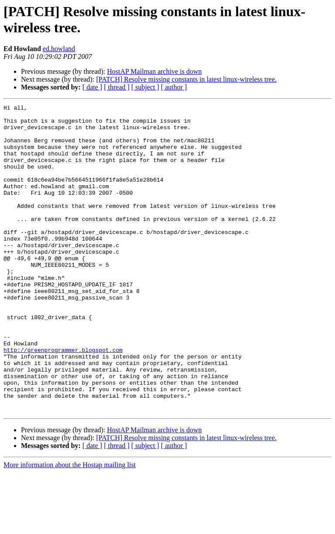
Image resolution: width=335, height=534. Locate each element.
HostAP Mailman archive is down (154, 71)
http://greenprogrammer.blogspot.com (63, 399)
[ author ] (174, 87)
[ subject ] (145, 87)
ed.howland (59, 48)
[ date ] (92, 87)
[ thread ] (117, 87)
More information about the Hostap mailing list (69, 526)
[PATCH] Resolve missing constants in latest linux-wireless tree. (186, 79)
